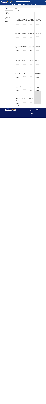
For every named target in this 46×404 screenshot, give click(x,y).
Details (17, 24)
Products (14, 4)
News (31, 4)
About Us (31, 115)
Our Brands (31, 110)
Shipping (31, 111)
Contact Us (31, 113)
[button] (45, 1)
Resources (27, 4)
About (24, 4)
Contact (34, 4)
